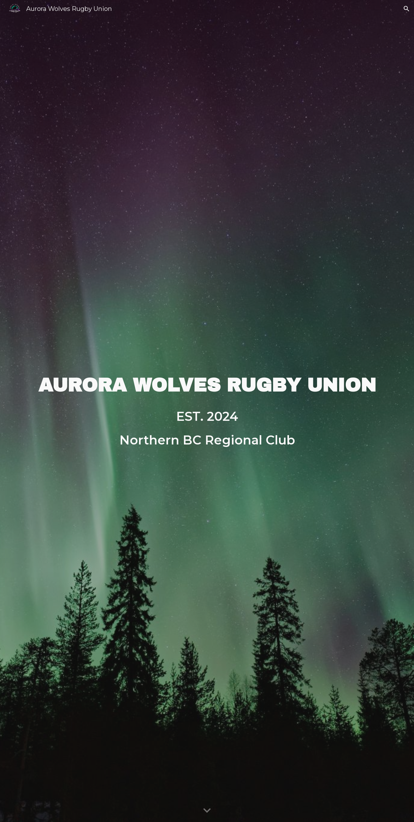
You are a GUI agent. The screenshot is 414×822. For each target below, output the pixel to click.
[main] (207, 385)
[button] (406, 8)
